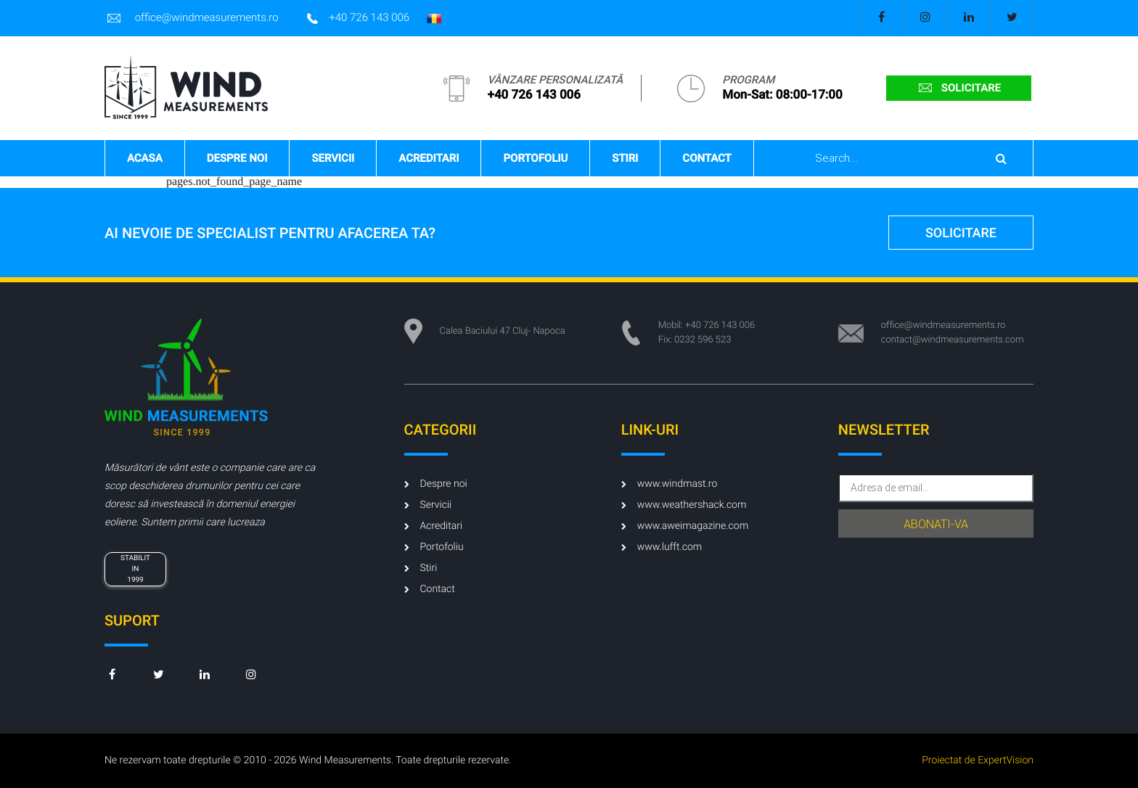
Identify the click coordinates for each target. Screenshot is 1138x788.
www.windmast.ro (669, 484)
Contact (706, 158)
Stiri (625, 158)
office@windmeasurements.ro (192, 18)
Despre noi (237, 158)
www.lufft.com (662, 547)
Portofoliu (535, 158)
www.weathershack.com (684, 505)
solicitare (958, 88)
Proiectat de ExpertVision (977, 760)
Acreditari (428, 158)
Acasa (145, 158)
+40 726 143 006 (358, 18)
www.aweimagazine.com (684, 526)
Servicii (332, 158)
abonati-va (936, 524)
